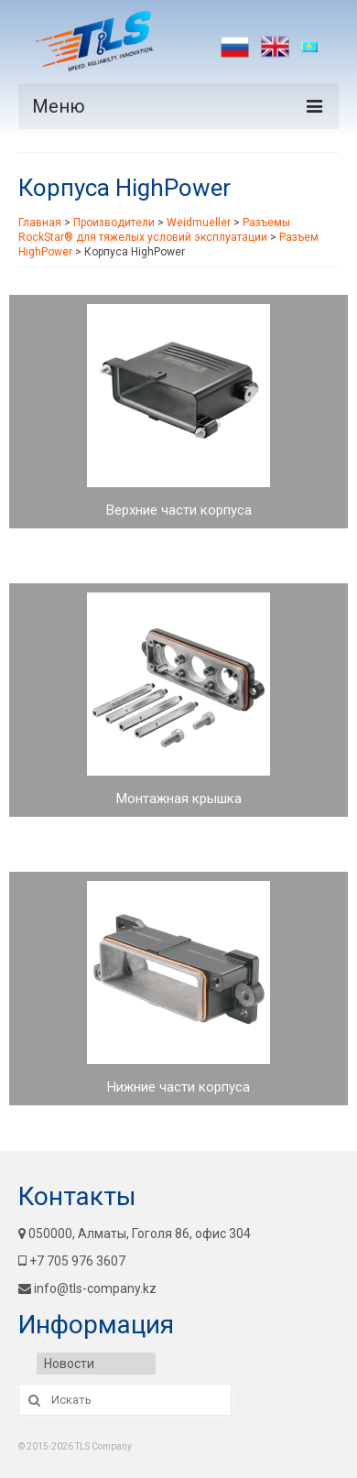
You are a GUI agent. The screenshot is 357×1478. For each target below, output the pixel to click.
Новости (69, 1363)
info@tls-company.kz (87, 1288)
